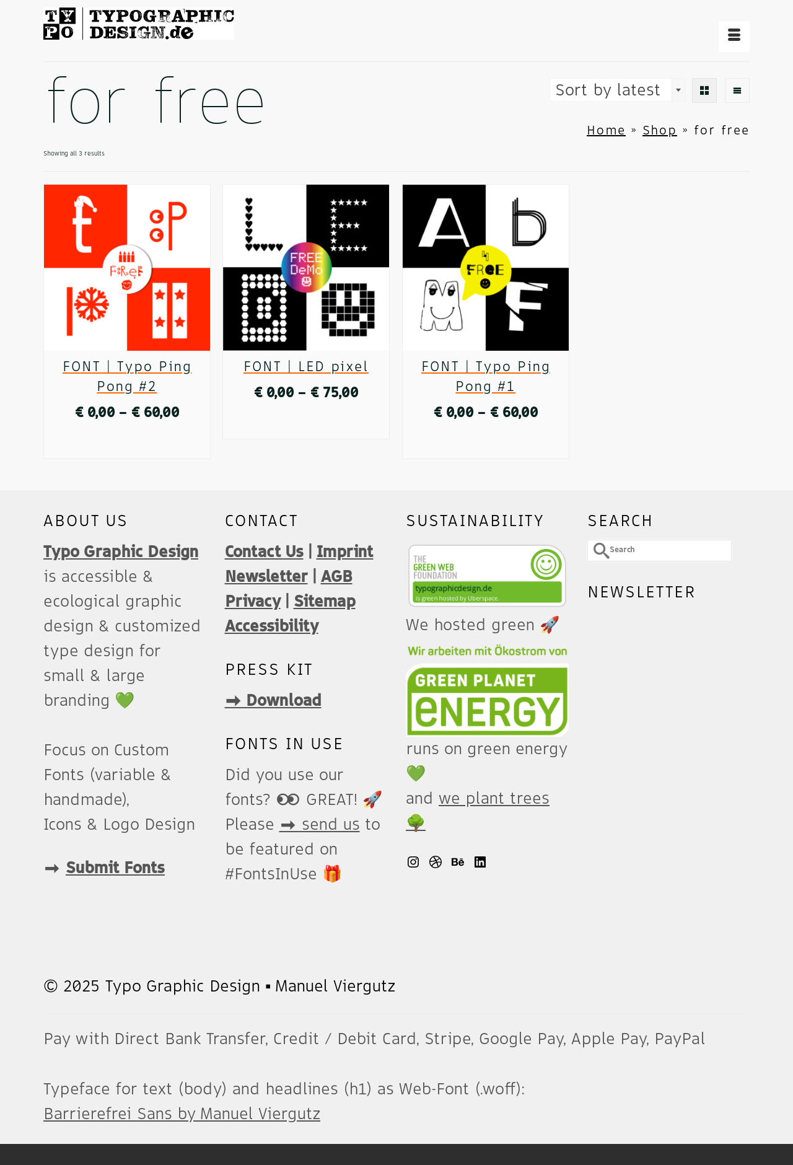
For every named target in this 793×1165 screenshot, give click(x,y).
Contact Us (264, 552)
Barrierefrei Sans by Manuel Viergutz (181, 1114)
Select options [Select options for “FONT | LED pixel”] (305, 424)
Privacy (253, 602)
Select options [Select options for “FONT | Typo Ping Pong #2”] (126, 444)
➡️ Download (273, 701)
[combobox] (618, 90)
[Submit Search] (596, 550)
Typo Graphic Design (120, 552)
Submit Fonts (115, 868)
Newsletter (266, 577)
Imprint (345, 552)
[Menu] (734, 36)
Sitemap (325, 602)
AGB (337, 577)
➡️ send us (319, 825)
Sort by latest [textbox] (608, 90)
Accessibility (271, 626)
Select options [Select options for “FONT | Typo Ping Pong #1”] (485, 444)
